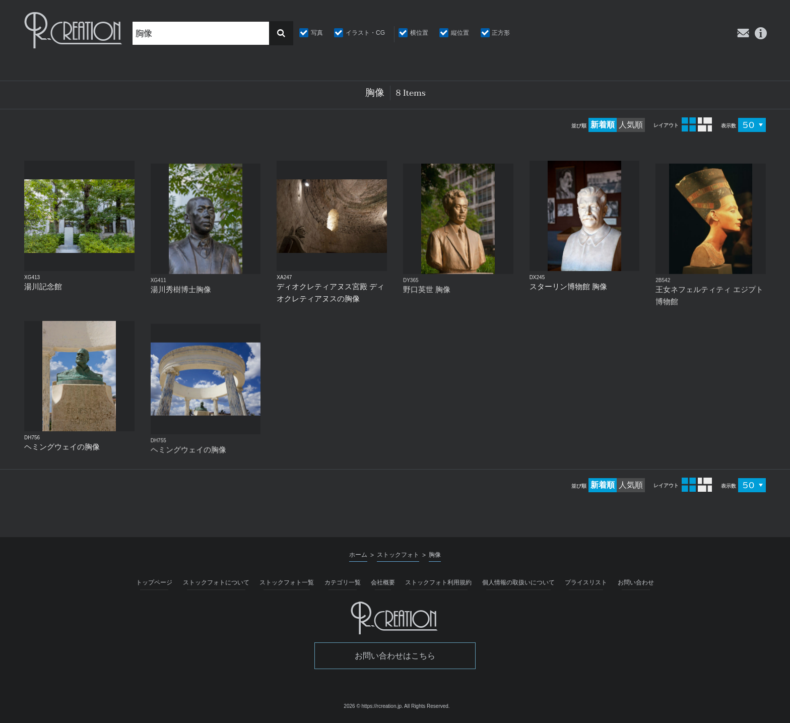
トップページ (154, 582)
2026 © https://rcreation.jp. (373, 706)
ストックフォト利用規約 (438, 582)
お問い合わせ (636, 582)
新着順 (602, 124)
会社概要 (383, 582)
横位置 (419, 32)
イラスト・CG (365, 32)
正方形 (501, 32)
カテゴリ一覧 (342, 582)
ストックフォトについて (216, 582)
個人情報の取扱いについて (518, 582)
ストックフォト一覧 (286, 582)
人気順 (631, 124)
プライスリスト (586, 582)
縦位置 (460, 32)
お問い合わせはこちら (395, 655)
